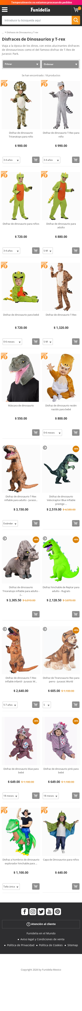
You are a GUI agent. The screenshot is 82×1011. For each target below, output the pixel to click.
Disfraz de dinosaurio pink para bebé (61, 770)
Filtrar (8, 64)
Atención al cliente (41, 924)
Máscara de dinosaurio (21, 405)
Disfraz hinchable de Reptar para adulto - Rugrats (61, 589)
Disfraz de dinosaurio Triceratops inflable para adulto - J (20, 591)
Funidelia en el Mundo (41, 933)
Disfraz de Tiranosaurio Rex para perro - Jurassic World (61, 679)
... (3, 32)
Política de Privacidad (20, 945)
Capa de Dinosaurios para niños (61, 859)
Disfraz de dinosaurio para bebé (21, 314)
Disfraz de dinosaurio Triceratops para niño (21, 134)
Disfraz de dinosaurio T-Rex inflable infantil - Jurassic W (21, 679)
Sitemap (72, 945)
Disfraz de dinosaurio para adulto (61, 225)
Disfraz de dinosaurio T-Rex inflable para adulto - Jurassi (20, 498)
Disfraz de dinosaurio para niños (21, 223)
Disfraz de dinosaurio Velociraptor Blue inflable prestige (61, 500)
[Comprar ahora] (36, 160)
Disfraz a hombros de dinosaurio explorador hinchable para (20, 861)
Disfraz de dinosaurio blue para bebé (21, 770)
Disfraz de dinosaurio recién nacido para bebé (61, 407)
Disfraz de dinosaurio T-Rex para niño (61, 134)
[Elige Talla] (11, 160)
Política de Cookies (51, 945)
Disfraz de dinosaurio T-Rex (61, 314)
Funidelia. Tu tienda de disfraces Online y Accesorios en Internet (40, 10)
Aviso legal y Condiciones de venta (42, 939)
